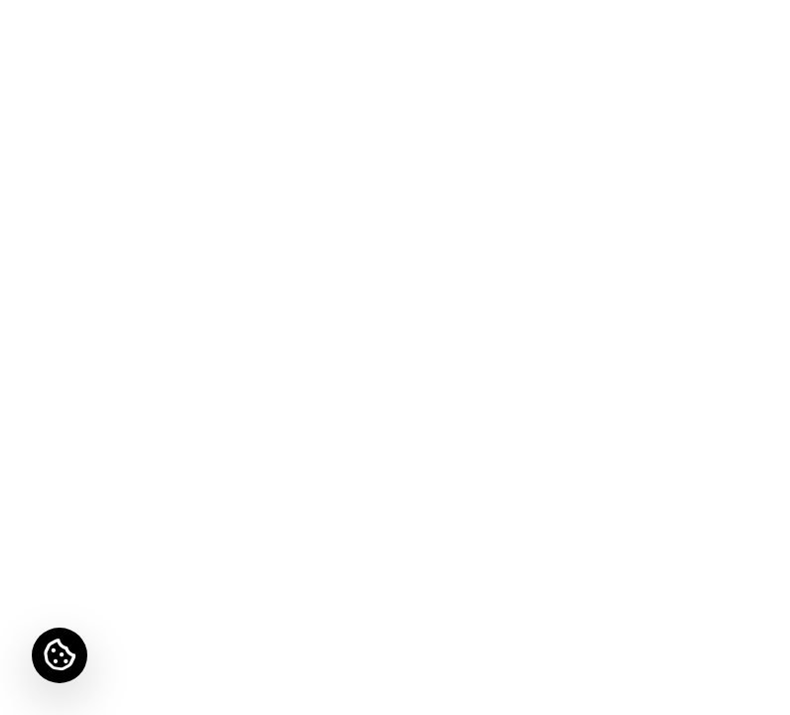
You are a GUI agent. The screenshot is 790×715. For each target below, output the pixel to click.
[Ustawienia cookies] (59, 655)
